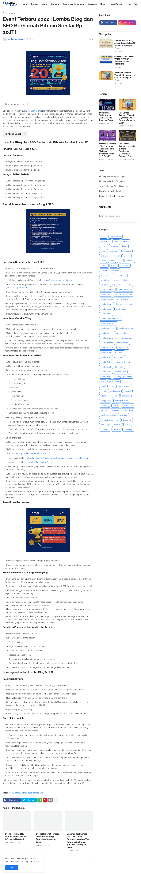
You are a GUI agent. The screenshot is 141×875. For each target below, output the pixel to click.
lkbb (129, 285)
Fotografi (130, 261)
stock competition (108, 415)
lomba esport (106, 309)
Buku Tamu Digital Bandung (111, 191)
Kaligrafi (104, 285)
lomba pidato (127, 338)
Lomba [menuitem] (34, 4)
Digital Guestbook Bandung (111, 196)
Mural (103, 391)
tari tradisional (107, 420)
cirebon (116, 256)
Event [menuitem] (45, 4)
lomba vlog (105, 377)
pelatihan (126, 396)
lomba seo (38, 793)
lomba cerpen (107, 299)
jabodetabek (121, 275)
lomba (17, 793)
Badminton (105, 241)
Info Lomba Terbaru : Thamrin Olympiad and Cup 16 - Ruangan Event (124, 76)
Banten (126, 241)
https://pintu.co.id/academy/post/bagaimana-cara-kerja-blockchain (58, 458)
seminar (104, 410)
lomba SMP (105, 362)
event (14, 13)
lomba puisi (123, 348)
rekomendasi (127, 405)
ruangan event (34, 111)
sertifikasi (115, 410)
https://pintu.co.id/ (39, 462)
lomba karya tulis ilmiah (111, 319)
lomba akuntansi (125, 290)
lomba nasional (122, 333)
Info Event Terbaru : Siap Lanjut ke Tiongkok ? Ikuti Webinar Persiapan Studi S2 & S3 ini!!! (107, 150)
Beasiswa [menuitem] (92, 4)
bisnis (124, 246)
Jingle (126, 280)
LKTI (103, 290)
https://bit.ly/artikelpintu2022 (20, 287)
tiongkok (117, 425)
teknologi (127, 420)
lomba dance (122, 299)
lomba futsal (106, 314)
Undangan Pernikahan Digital (112, 176)
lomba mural (106, 333)
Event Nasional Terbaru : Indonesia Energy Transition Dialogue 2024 (47, 838)
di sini (20, 738)
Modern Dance (124, 386)
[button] (130, 4)
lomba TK (119, 367)
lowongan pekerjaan (123, 377)
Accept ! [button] (11, 867)
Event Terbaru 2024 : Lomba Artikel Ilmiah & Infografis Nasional (16, 837)
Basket (104, 246)
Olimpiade (105, 396)
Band (116, 241)
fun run (104, 265)
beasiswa (114, 246)
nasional (127, 391)
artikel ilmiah (115, 237)
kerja (121, 285)
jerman (117, 280)
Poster (115, 405)
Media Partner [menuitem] (116, 4)
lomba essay (121, 309)
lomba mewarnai (126, 328)
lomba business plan (123, 294)
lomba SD (119, 352)
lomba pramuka (107, 348)
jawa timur (105, 280)
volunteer (105, 430)
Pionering (105, 405)
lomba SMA (118, 357)
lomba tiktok (106, 367)
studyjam (123, 415)
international (106, 275)
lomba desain (106, 304)
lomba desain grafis (124, 304)
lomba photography (109, 338)
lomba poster (122, 343)
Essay (103, 261)
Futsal (113, 265)
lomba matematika (108, 323)
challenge (105, 256)
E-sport (127, 256)
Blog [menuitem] (102, 4)
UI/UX (127, 425)
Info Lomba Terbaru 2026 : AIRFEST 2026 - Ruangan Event (106, 116)
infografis (115, 270)
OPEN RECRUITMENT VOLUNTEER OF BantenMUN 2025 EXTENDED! (124, 60)
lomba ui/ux (106, 372)
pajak (116, 396)
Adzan (103, 237)
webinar (116, 430)
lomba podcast (107, 343)
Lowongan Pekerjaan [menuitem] (73, 4)
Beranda (6, 13)
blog (103, 251)
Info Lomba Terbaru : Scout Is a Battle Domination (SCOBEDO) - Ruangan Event (127, 150)
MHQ (103, 381)
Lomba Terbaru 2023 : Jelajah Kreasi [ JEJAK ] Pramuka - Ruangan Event (124, 44)
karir (113, 285)
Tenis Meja (105, 425)
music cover (115, 391)
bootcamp (113, 251)
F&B (120, 261)
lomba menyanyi (108, 328)
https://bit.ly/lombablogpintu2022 (58, 280)
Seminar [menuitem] (55, 4)
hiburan (104, 270)
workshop (128, 430)
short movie (128, 410)
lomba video (120, 372)
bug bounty (126, 251)
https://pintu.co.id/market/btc (32, 454)
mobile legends (107, 386)
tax (118, 420)
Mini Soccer (114, 381)
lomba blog (27, 793)
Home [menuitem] (24, 4)
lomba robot (106, 352)
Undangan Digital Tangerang (112, 181)
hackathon (124, 265)
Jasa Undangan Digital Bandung (113, 186)
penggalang (106, 401)
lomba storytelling (122, 362)
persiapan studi (121, 401)
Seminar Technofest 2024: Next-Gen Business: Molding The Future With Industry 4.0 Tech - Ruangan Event (78, 841)
